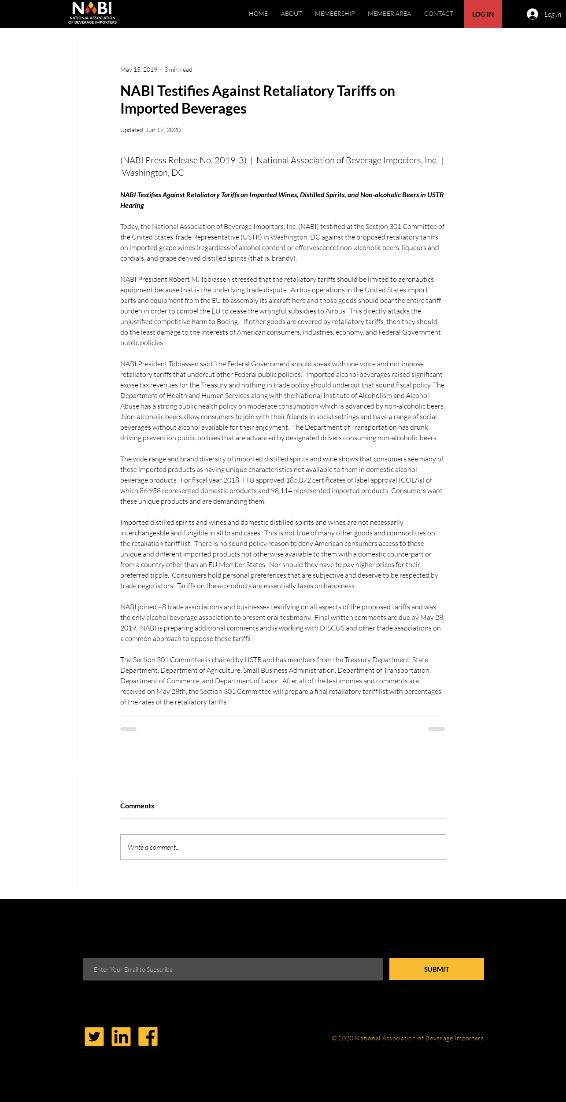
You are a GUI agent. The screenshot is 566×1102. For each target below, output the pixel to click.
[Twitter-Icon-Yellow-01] (94, 1036)
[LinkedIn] (121, 1036)
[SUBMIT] (436, 969)
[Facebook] (148, 1036)
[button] (389, 14)
